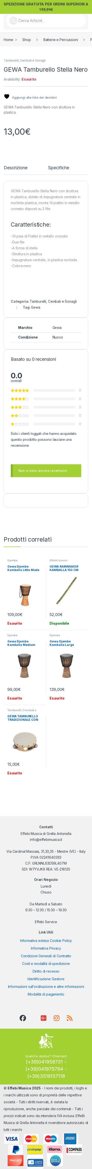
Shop (26, 40)
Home (8, 40)
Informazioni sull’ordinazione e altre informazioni (46, 986)
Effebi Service (46, 922)
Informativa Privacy (46, 948)
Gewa (35, 307)
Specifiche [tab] (58, 168)
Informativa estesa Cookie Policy (46, 940)
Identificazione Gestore (46, 979)
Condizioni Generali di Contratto (46, 956)
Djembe (12, 560)
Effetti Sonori (58, 560)
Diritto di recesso (46, 971)
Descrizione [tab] (15, 168)
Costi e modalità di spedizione (46, 963)
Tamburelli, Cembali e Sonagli (25, 60)
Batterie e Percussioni (60, 40)
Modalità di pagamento (46, 994)
